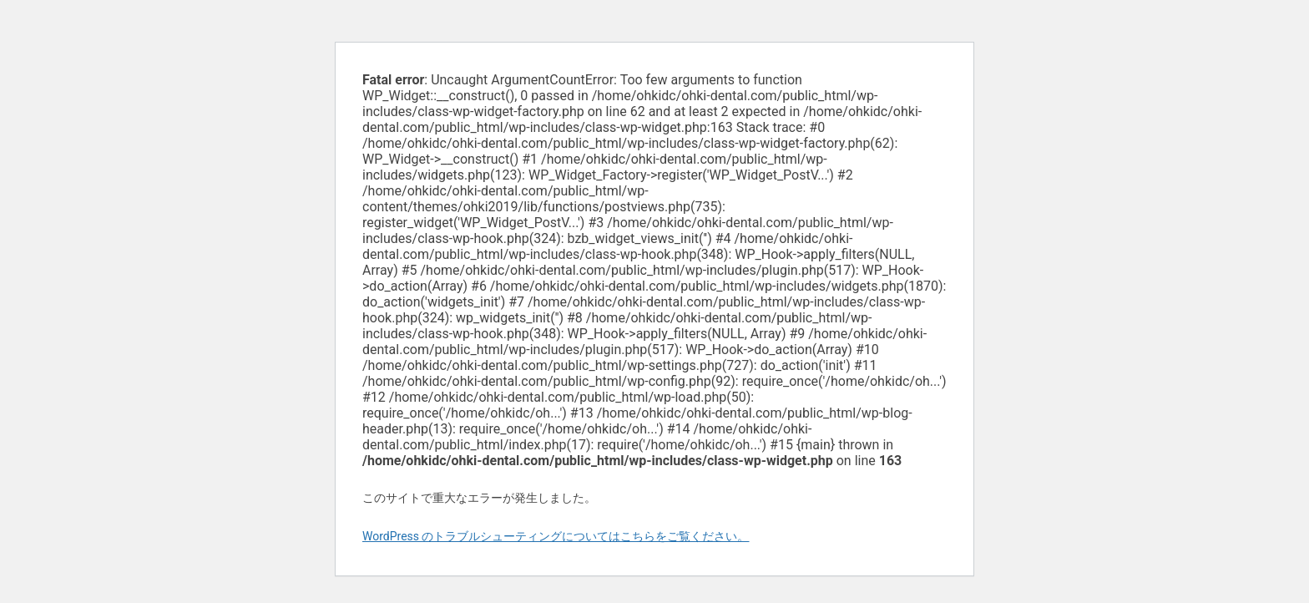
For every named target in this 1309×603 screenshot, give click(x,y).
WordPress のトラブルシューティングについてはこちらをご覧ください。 (556, 536)
